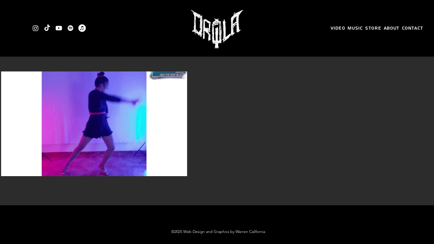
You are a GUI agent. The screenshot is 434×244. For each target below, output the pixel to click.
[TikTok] (47, 28)
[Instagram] (35, 28)
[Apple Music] (82, 28)
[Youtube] (59, 28)
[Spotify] (70, 28)
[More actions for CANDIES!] (18, 63)
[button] (18, 63)
